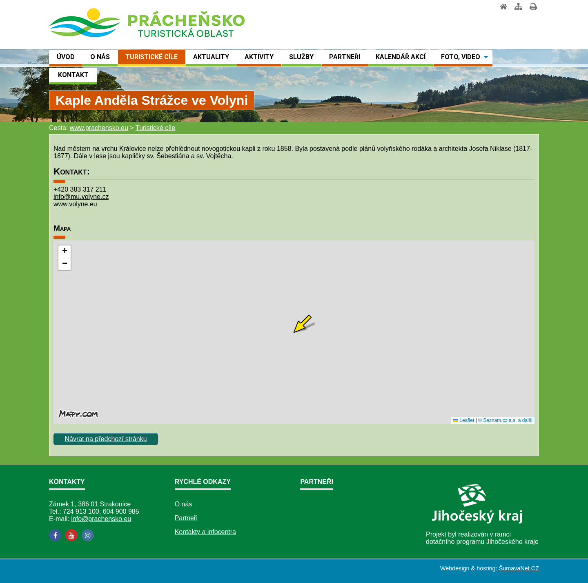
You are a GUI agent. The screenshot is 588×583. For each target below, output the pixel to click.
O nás (183, 504)
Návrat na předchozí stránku (106, 438)
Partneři (186, 518)
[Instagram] (88, 535)
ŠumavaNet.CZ (519, 568)
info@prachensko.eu (101, 518)
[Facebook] (55, 535)
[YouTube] (71, 535)
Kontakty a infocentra (205, 531)
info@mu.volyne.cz (81, 196)
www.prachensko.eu (99, 127)
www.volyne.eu (75, 204)
